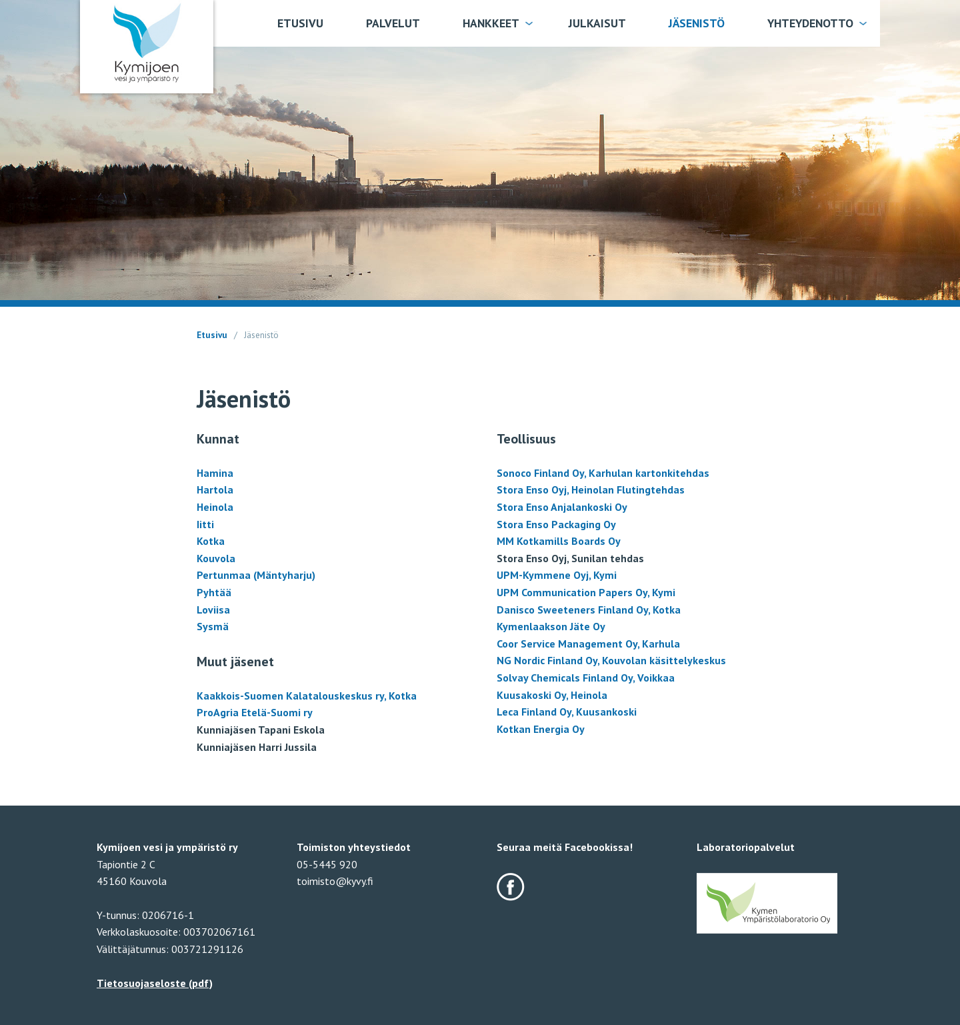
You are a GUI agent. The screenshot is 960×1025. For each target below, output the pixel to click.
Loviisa (213, 609)
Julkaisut (597, 23)
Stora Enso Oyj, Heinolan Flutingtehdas (591, 489)
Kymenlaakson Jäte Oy (551, 626)
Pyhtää (214, 592)
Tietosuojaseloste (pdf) (155, 983)
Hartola (215, 489)
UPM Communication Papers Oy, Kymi (586, 592)
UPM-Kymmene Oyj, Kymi (557, 575)
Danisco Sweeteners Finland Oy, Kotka (589, 609)
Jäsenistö (697, 23)
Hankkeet (491, 23)
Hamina (215, 472)
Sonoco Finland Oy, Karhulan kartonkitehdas (603, 472)
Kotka (211, 541)
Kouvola (216, 558)
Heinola (215, 507)
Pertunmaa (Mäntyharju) (256, 575)
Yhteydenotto (810, 23)
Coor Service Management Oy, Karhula (588, 643)
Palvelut (393, 23)
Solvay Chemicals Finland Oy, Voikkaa (586, 677)
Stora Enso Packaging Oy (556, 524)
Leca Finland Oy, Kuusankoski (567, 711)
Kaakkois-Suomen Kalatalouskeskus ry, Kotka (307, 695)
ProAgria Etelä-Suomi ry (255, 712)
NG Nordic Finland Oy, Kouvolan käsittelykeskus (611, 660)
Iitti (205, 524)
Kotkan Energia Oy (541, 729)
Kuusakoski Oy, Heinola (552, 695)
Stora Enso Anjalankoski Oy (562, 507)
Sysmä (213, 626)
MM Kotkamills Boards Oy (559, 541)
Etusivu (300, 23)
